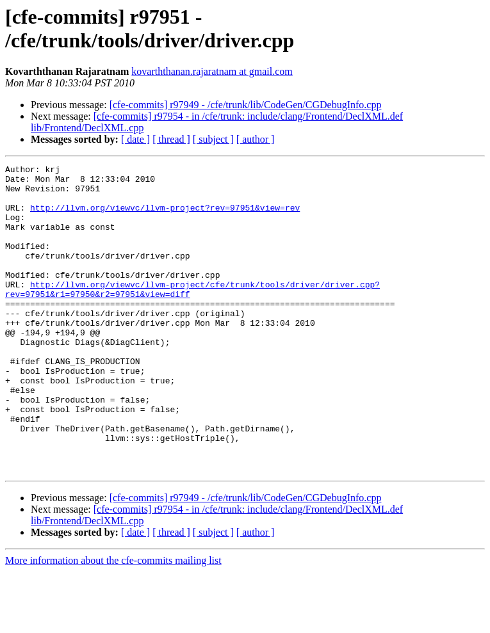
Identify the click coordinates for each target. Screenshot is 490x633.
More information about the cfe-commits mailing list (113, 621)
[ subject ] (213, 139)
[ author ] (255, 139)
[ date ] (135, 139)
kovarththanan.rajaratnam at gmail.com (211, 71)
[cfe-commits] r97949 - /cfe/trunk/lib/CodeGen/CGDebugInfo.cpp (246, 104)
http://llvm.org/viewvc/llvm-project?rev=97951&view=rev (165, 217)
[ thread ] (171, 139)
